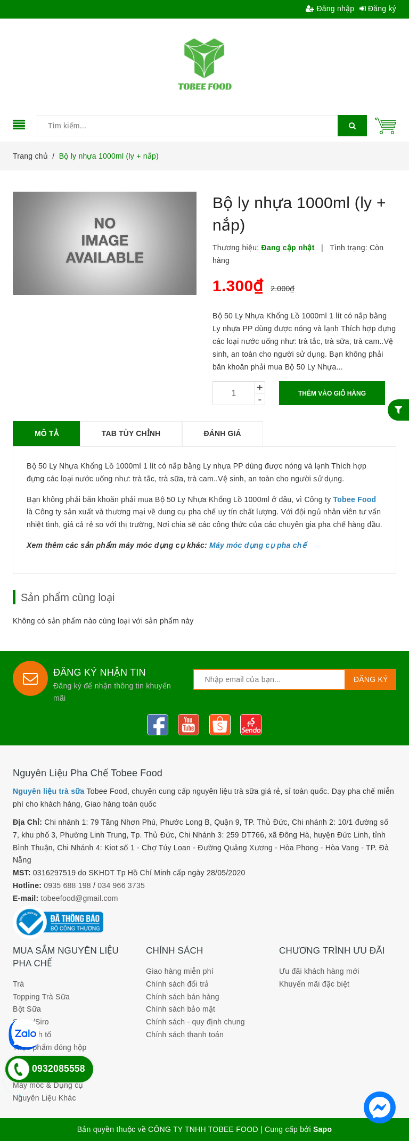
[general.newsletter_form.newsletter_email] (269, 679)
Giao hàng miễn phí (180, 971)
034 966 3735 (121, 885)
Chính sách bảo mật (180, 1009)
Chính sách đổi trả (177, 984)
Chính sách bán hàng (182, 996)
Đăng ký (378, 8)
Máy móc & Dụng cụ (48, 1085)
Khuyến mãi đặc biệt (314, 984)
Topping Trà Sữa (41, 996)
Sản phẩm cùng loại (67, 597)
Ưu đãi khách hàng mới (319, 971)
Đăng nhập (330, 8)
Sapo (322, 1129)
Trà (18, 984)
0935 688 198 (67, 885)
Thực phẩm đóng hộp (49, 1047)
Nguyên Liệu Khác (44, 1098)
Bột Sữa (27, 1009)
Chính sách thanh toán (185, 1034)
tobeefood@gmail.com (79, 898)
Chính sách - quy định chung (195, 1021)
